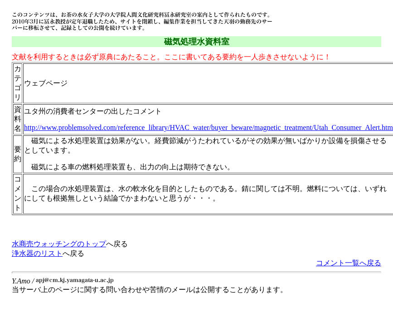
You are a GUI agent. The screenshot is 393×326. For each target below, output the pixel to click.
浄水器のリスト (37, 253)
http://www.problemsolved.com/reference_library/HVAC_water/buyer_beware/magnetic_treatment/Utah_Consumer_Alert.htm (208, 127)
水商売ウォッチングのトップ (59, 244)
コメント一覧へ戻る (348, 263)
